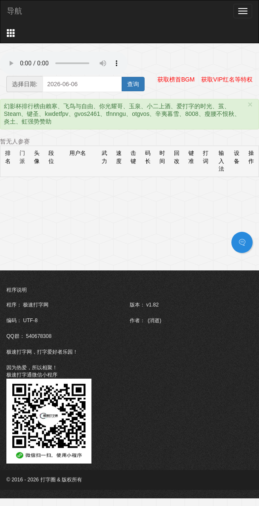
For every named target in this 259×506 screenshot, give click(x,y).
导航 (14, 11)
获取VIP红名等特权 (227, 79)
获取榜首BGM (176, 79)
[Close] (250, 104)
